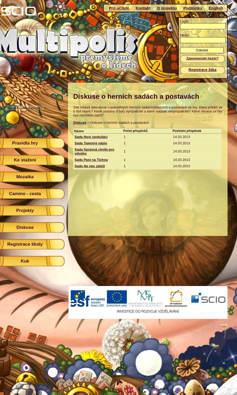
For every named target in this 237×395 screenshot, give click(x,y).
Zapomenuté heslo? (202, 58)
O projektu (167, 8)
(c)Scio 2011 (117, 305)
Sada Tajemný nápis (91, 143)
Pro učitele (119, 8)
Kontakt (143, 8)
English (216, 8)
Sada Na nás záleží (90, 166)
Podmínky (192, 8)
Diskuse (79, 123)
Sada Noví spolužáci (91, 137)
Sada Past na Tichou (91, 160)
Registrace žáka (202, 70)
